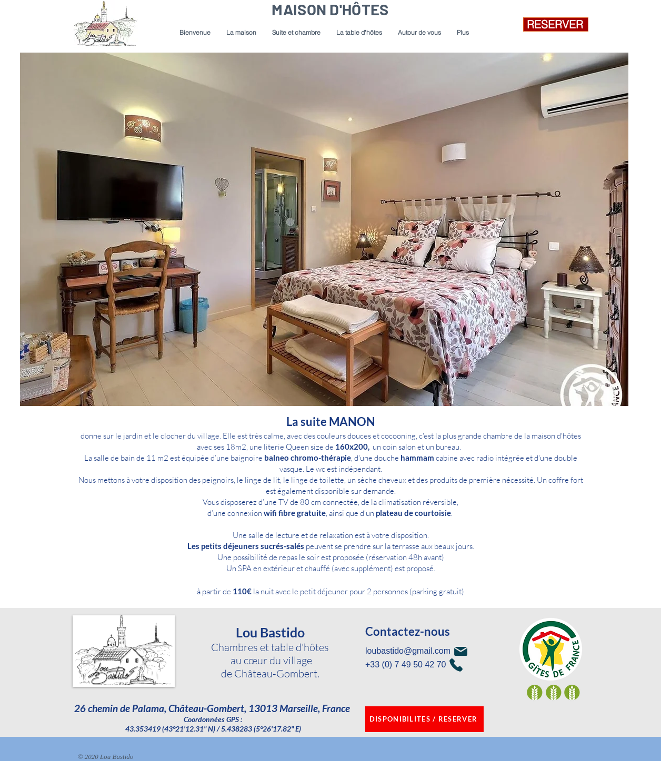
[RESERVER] (555, 24)
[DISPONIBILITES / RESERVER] (424, 719)
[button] (296, 32)
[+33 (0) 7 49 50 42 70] (436, 665)
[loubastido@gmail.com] (436, 651)
